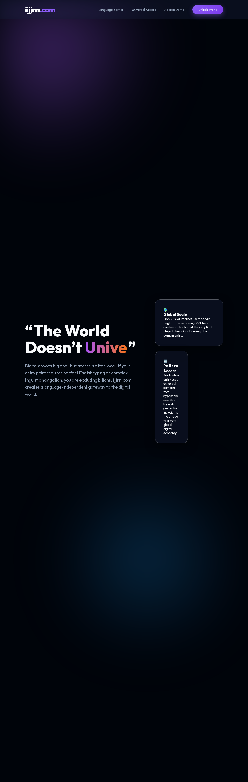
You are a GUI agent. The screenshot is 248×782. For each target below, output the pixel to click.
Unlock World (207, 10)
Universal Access (144, 10)
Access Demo (174, 10)
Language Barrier (110, 10)
